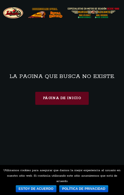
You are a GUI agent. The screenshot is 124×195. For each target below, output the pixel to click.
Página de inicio (62, 98)
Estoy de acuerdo (36, 189)
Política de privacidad (83, 189)
